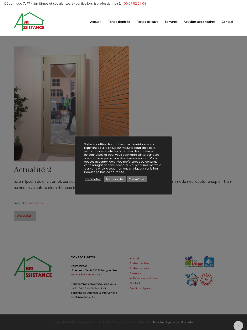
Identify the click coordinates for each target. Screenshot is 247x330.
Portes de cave (147, 22)
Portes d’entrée (119, 22)
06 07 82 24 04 (134, 3)
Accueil (95, 22)
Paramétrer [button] (93, 179)
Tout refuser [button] (136, 179)
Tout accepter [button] (115, 179)
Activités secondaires (199, 22)
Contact (227, 22)
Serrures (171, 22)
